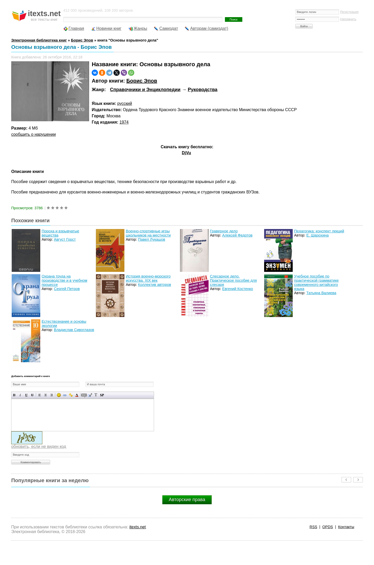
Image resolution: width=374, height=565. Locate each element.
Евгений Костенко (237, 289)
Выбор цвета (77, 395)
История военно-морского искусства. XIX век (148, 278)
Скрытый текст (84, 395)
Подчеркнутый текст (26, 395)
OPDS (327, 527)
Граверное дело (224, 231)
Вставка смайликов (59, 395)
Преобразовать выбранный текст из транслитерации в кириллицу (96, 395)
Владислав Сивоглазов (74, 330)
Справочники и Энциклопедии (145, 89)
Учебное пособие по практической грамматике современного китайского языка (316, 282)
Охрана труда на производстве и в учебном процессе (64, 280)
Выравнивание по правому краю (52, 395)
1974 (124, 122)
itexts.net (137, 527)
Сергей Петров (67, 289)
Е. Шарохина (317, 235)
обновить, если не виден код (38, 446)
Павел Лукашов (151, 239)
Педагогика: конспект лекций (319, 231)
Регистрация (349, 12)
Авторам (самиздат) (209, 28)
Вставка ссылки (65, 395)
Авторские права (187, 499)
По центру (46, 395)
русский (124, 103)
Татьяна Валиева (321, 293)
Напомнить (348, 19)
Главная (76, 28)
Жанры (140, 28)
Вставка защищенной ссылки (71, 395)
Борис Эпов (141, 81)
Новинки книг (109, 28)
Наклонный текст (20, 395)
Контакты (346, 527)
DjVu (186, 153)
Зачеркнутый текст (32, 395)
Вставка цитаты (90, 395)
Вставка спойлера (102, 395)
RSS (313, 527)
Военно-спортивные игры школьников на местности (148, 233)
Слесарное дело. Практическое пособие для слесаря (233, 280)
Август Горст (65, 239)
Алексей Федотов (237, 235)
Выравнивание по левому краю (40, 395)
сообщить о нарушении (33, 134)
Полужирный (14, 395)
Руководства (202, 89)
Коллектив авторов (154, 284)
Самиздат (168, 28)
